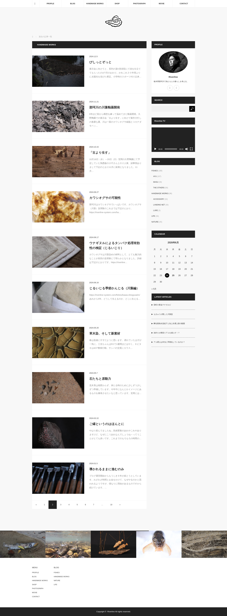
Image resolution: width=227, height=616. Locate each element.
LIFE (153, 216)
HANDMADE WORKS (95, 4)
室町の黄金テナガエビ (162, 305)
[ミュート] (186, 149)
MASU (155, 182)
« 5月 (154, 289)
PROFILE (50, 4)
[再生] (155, 149)
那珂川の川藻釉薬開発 (104, 107)
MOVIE (161, 4)
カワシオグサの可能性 (105, 197)
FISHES (155, 171)
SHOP (117, 4)
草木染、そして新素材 (104, 333)
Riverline (173, 77)
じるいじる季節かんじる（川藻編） (114, 288)
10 (111, 505)
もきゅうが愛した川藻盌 (163, 314)
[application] (173, 139)
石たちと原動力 (100, 378)
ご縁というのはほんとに (106, 424)
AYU (155, 176)
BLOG (72, 4)
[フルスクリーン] (191, 149)
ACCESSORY (158, 199)
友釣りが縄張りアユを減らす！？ (167, 333)
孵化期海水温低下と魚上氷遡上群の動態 (169, 323)
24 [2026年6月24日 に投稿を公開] (167, 275)
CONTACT (184, 4)
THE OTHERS (158, 188)
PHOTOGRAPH (139, 4)
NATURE (155, 222)
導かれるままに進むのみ (106, 469)
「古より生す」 (100, 152)
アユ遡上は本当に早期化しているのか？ (169, 342)
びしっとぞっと (100, 62)
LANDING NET (159, 205)
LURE (155, 210)
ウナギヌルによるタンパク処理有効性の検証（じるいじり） (114, 245)
